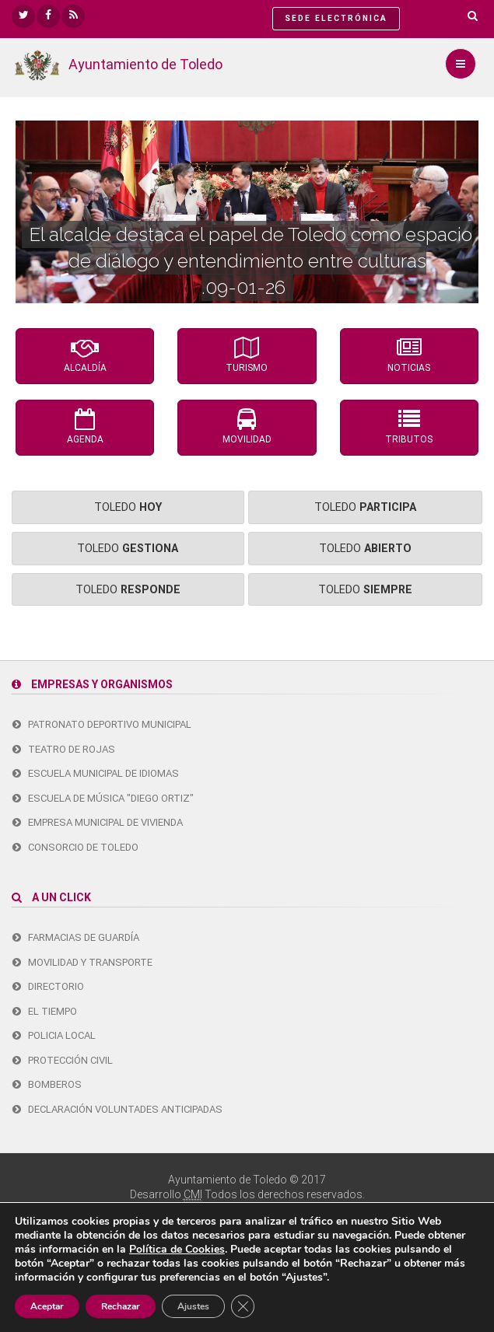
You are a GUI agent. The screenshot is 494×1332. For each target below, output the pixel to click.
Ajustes (193, 1306)
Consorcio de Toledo (75, 847)
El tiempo (44, 1011)
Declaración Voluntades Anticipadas (117, 1109)
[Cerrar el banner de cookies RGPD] (242, 1306)
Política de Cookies (177, 1249)
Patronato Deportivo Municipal (101, 724)
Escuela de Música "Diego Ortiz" (103, 798)
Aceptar (47, 1306)
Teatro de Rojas (63, 749)
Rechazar (120, 1306)
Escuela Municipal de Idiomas (95, 773)
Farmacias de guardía (75, 937)
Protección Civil (62, 1060)
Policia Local (54, 1035)
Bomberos (47, 1084)
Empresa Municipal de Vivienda (97, 822)
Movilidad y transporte (82, 962)
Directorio (48, 986)
